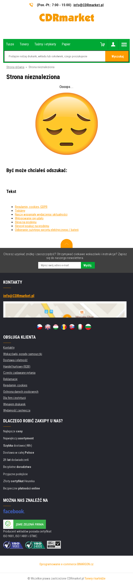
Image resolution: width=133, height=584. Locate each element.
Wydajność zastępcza (16, 410)
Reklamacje (10, 379)
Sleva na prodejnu (26, 222)
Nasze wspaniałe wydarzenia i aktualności (41, 214)
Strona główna (15, 67)
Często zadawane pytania (19, 373)
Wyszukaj (118, 56)
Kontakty (9, 348)
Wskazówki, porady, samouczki (22, 354)
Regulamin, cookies (15, 385)
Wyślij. (87, 265)
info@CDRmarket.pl (88, 5)
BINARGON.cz (85, 564)
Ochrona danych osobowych (20, 392)
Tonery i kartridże (95, 578)
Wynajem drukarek (14, 404)
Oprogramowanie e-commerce (58, 564)
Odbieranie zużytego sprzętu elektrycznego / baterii (47, 230)
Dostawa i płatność (15, 360)
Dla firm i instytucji (14, 398)
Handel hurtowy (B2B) (16, 366)
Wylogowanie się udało (29, 218)
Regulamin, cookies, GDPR (31, 207)
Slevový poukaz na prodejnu (32, 226)
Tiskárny (20, 211)
